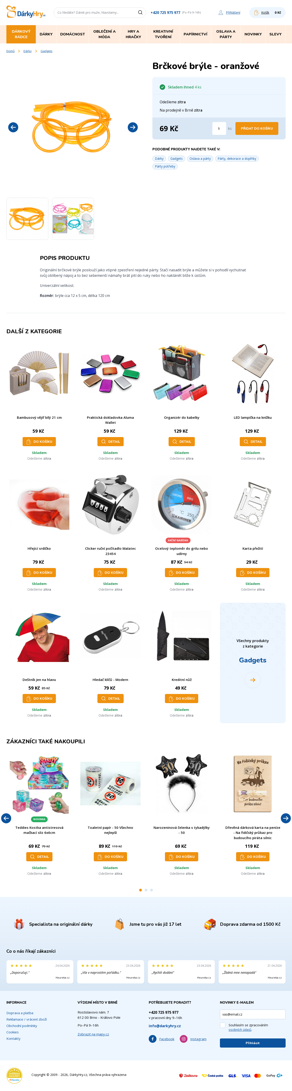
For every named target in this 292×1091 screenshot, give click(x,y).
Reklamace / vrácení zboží (26, 1019)
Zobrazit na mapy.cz (93, 1034)
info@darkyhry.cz (165, 1025)
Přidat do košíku (257, 128)
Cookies (12, 1032)
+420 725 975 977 (165, 12)
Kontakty (13, 1038)
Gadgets (46, 51)
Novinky (253, 34)
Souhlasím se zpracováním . (248, 1027)
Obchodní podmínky (21, 1025)
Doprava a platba (19, 1013)
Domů (10, 51)
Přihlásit (253, 1043)
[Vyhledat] (142, 12)
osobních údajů (240, 1029)
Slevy (275, 34)
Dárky (27, 51)
